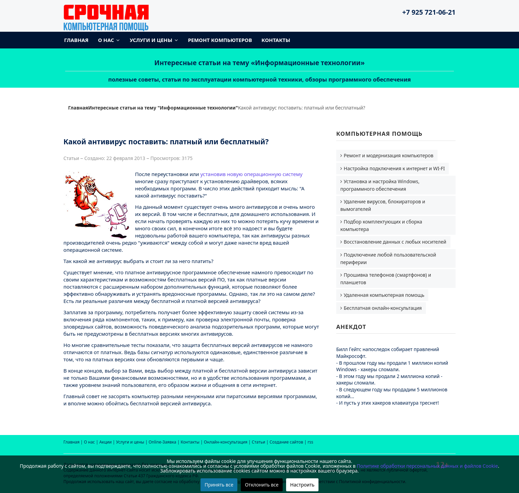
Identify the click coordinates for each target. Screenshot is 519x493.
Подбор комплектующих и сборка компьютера (381, 225)
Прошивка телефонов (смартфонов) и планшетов (385, 279)
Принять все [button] (219, 484)
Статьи (258, 442)
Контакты (276, 40)
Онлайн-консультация (226, 442)
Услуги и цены (151, 40)
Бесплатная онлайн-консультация (383, 308)
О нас (106, 40)
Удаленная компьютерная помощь (384, 295)
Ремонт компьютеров (220, 40)
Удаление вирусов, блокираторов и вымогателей (382, 205)
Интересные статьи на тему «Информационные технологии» (259, 62)
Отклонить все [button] (262, 484)
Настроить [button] (302, 484)
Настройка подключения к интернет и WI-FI (394, 168)
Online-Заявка (162, 442)
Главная (76, 40)
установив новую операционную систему (252, 174)
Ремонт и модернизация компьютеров (388, 155)
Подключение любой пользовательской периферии (388, 258)
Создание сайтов (286, 442)
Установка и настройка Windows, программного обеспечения (379, 185)
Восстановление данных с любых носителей (395, 241)
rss (310, 442)
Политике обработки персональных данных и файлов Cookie (427, 466)
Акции (105, 442)
